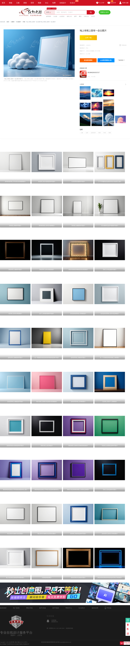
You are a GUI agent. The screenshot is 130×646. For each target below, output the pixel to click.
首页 (3, 3)
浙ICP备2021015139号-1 (21, 642)
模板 (10, 3)
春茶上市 (69, 16)
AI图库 (13, 22)
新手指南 (55, 608)
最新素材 (3, 608)
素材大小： (83, 53)
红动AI (73, 2)
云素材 (82, 84)
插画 (25, 3)
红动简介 (82, 608)
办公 (46, 3)
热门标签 (16, 608)
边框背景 (93, 132)
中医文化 (86, 16)
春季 (75, 16)
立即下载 (88, 38)
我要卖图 (128, 620)
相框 (99, 132)
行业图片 (18, 22)
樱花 (80, 16)
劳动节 (93, 16)
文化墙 (55, 16)
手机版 (108, 608)
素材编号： (83, 45)
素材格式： (83, 48)
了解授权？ (121, 60)
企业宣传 (62, 16)
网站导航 (29, 608)
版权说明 (95, 608)
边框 (87, 132)
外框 (24, 22)
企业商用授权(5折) (106, 60)
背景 (32, 3)
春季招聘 (48, 16)
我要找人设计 (104, 12)
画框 (109, 132)
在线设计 (63, 3)
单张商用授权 (88, 60)
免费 (54, 3)
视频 (39, 3)
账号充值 (42, 608)
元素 (18, 3)
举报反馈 (124, 45)
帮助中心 (69, 608)
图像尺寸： (83, 51)
